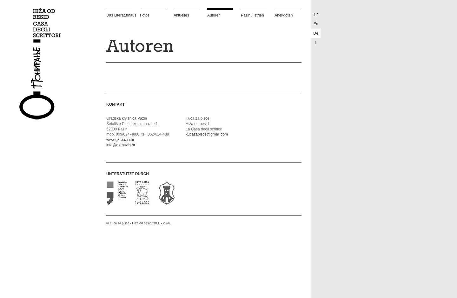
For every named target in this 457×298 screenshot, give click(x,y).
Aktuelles (181, 15)
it (316, 43)
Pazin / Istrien (252, 15)
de (315, 33)
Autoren (214, 15)
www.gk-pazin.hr (120, 139)
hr (316, 14)
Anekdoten (284, 15)
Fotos (144, 15)
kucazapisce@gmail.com (207, 134)
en (316, 24)
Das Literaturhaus (119, 15)
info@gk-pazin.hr (120, 145)
